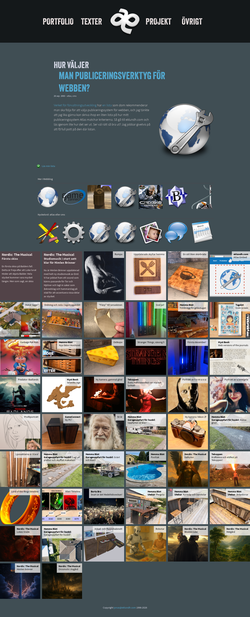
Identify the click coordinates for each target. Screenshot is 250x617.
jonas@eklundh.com (125, 608)
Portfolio (58, 21)
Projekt (158, 21)
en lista (107, 105)
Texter (91, 21)
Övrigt (192, 21)
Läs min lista (48, 166)
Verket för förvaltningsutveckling (75, 105)
